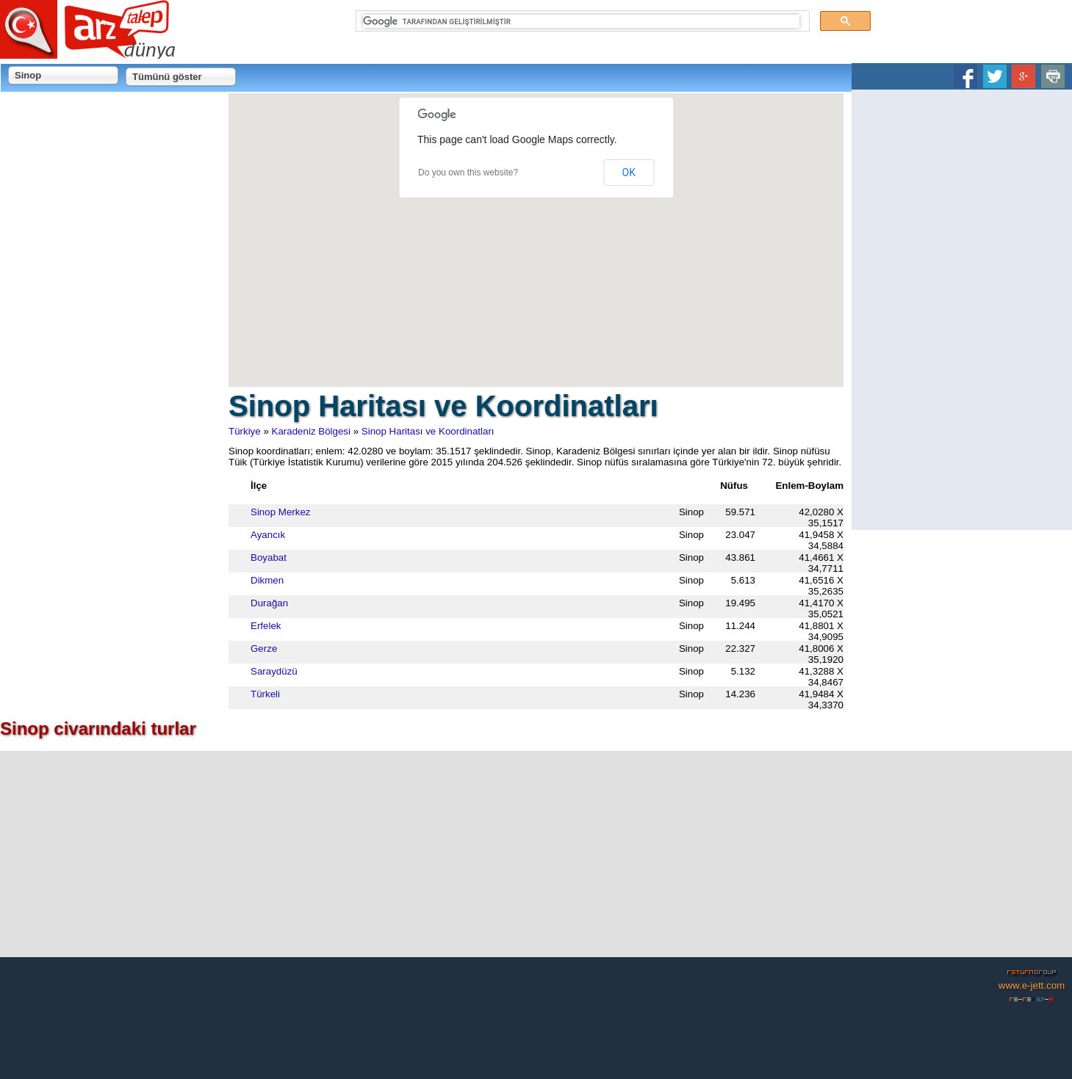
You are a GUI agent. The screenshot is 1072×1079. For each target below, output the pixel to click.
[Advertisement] (962, 310)
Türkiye (245, 431)
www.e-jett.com (1032, 985)
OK (629, 172)
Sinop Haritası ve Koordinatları (427, 431)
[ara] (581, 21)
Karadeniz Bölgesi (311, 431)
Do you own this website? (468, 172)
